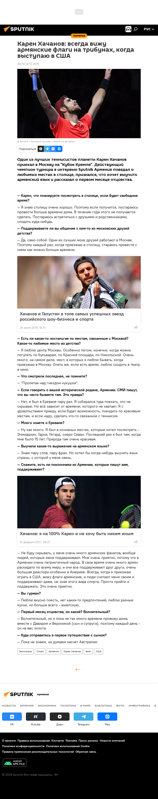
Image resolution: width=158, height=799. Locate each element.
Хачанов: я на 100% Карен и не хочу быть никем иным (77, 533)
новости (9, 705)
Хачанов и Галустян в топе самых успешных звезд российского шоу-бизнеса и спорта (72, 316)
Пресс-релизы (88, 740)
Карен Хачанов (72, 651)
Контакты (57, 740)
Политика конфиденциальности (23, 746)
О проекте (9, 740)
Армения (54, 651)
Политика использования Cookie (68, 746)
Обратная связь (86, 751)
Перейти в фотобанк (64, 141)
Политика (68, 705)
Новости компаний (112, 740)
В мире (85, 705)
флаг (88, 651)
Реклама (71, 740)
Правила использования (33, 740)
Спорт (40, 651)
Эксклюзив (25, 651)
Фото (120, 705)
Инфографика (139, 705)
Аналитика (103, 705)
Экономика (47, 705)
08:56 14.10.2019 (28, 64)
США (98, 651)
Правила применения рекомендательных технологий (38, 751)
